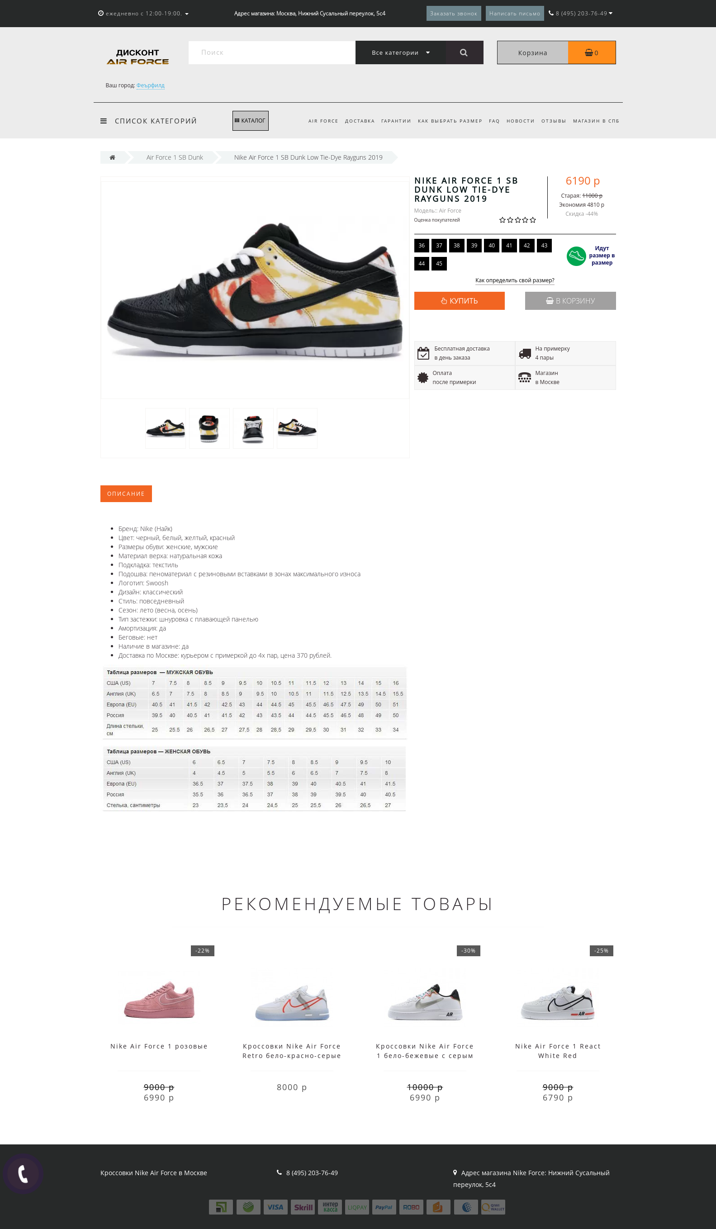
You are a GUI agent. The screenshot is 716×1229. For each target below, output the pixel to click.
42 (527, 245)
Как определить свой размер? (515, 280)
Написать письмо (515, 13)
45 (439, 263)
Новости (517, 121)
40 (491, 245)
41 (509, 245)
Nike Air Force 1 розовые (159, 1046)
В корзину (570, 301)
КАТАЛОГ (250, 120)
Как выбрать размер (444, 121)
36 (422, 245)
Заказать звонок (454, 13)
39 (474, 245)
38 (457, 245)
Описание (126, 494)
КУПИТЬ (464, 300)
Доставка (351, 121)
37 (439, 245)
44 (422, 263)
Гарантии (389, 121)
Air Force (314, 121)
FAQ (490, 121)
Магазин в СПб (596, 121)
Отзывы (552, 121)
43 (544, 245)
